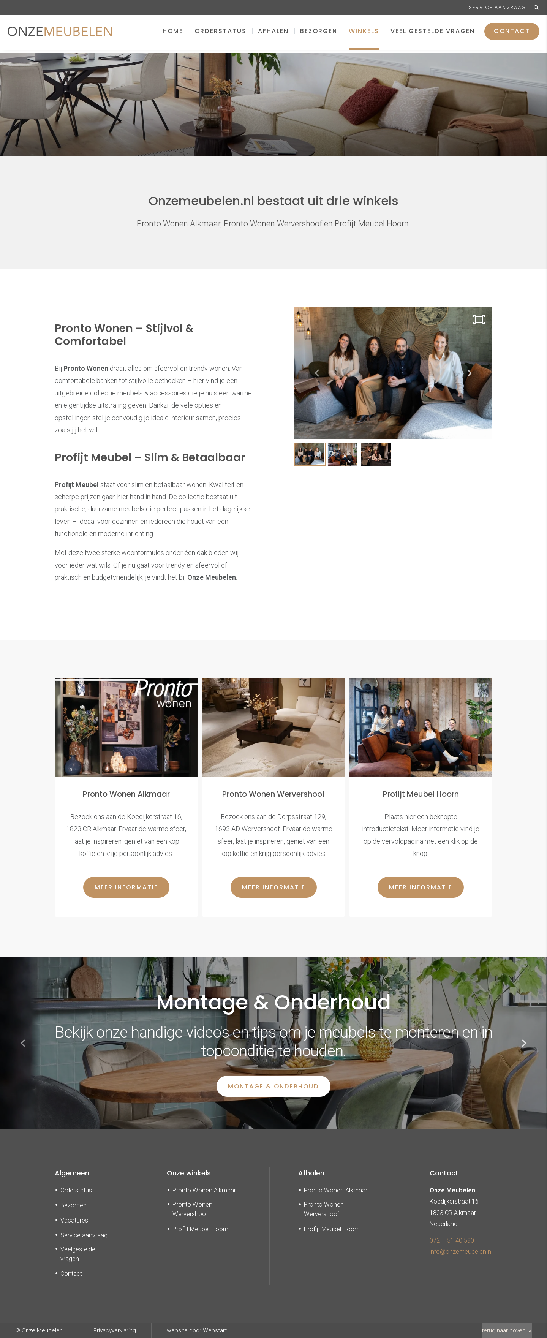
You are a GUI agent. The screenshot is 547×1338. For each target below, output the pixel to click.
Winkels (364, 34)
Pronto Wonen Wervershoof (192, 1209)
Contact (512, 34)
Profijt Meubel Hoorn (200, 1229)
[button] (469, 373)
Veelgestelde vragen (77, 1254)
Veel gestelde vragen (432, 34)
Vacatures (74, 1220)
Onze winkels (189, 1173)
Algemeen (72, 1173)
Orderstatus (220, 34)
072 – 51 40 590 (452, 1240)
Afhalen (273, 34)
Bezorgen (318, 34)
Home (173, 34)
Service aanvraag (497, 7)
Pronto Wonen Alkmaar (204, 1190)
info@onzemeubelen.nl (461, 1251)
